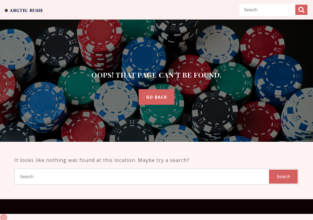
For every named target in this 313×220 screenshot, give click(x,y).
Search (301, 10)
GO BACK (156, 97)
